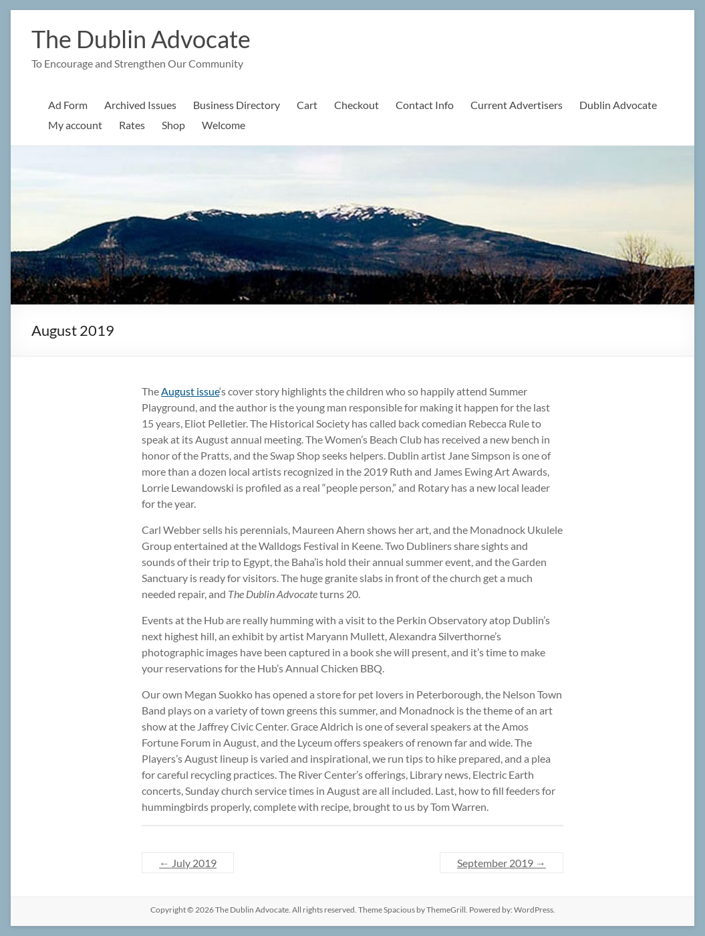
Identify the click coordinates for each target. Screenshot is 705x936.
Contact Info (425, 104)
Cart (307, 104)
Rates (132, 124)
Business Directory (236, 104)
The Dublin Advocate (141, 39)
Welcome (223, 124)
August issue (190, 391)
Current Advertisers (516, 104)
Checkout (356, 104)
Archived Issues (140, 104)
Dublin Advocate (618, 104)
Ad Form (68, 104)
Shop (173, 124)
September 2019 (501, 862)
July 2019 (188, 862)
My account (75, 124)
